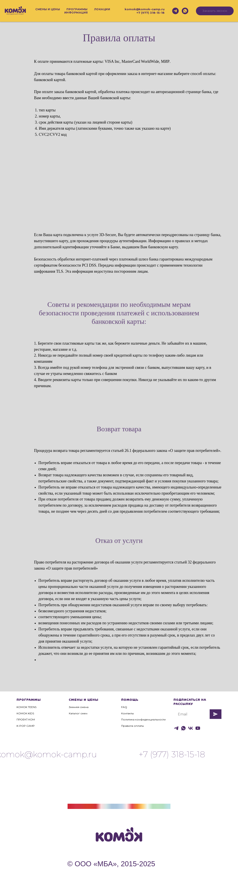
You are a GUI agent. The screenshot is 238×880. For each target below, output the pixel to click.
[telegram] (175, 11)
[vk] (190, 728)
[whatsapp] (185, 11)
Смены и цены (47, 9)
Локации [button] (102, 9)
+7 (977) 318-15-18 (150, 12)
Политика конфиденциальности (143, 719)
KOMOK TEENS (26, 707)
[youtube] (198, 728)
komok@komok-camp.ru (145, 9)
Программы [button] (77, 9)
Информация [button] (76, 12)
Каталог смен (78, 713)
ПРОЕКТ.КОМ (26, 719)
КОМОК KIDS (25, 713)
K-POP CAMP (26, 725)
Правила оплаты (132, 725)
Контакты (127, 713)
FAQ (124, 707)
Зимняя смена (78, 707)
